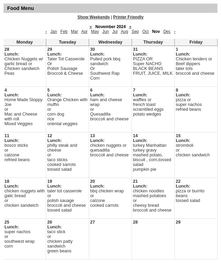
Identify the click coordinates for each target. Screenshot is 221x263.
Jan (53, 31)
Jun (105, 31)
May (95, 31)
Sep (135, 31)
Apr (84, 31)
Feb (63, 31)
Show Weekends (93, 17)
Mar (74, 31)
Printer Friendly (128, 17)
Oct (145, 31)
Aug (124, 31)
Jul (115, 31)
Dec (167, 31)
